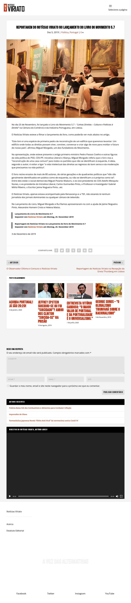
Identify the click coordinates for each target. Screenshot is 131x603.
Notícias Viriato (35, 217)
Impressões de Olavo (18, 414)
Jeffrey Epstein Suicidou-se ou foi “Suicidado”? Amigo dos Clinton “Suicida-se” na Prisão (51, 312)
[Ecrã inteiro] (121, 496)
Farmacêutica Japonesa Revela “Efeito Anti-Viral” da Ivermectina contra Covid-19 (43, 420)
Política (64, 32)
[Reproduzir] (10, 496)
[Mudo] (117, 496)
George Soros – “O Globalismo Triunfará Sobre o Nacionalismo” (108, 308)
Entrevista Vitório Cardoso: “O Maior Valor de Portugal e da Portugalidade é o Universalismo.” (80, 311)
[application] (65, 466)
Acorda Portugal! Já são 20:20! (21, 304)
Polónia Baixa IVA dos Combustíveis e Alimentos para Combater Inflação (40, 408)
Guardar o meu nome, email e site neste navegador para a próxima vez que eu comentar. (55, 385)
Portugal (74, 32)
